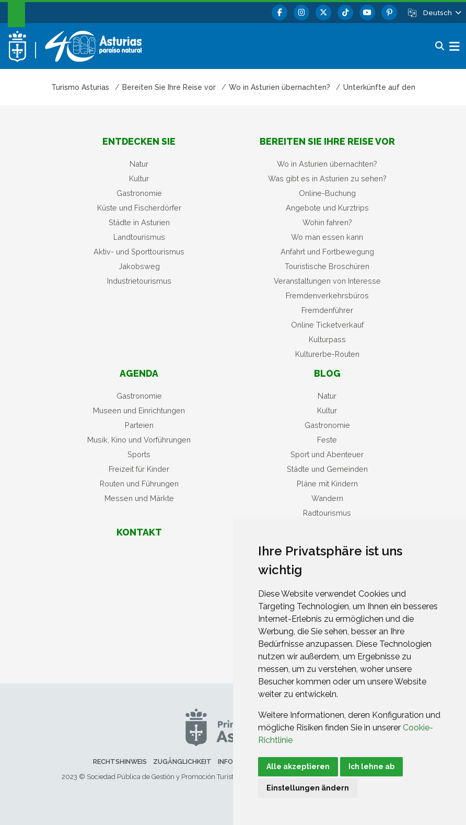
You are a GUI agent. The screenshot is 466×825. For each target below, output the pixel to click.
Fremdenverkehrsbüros (327, 295)
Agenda (139, 373)
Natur (139, 163)
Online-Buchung (327, 193)
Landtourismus (139, 237)
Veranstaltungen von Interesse (327, 280)
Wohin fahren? (327, 222)
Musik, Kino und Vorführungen (139, 439)
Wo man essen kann (327, 237)
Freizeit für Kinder (139, 468)
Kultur (139, 178)
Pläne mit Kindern (327, 483)
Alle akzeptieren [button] (298, 766)
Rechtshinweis (120, 761)
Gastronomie (139, 193)
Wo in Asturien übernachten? (327, 163)
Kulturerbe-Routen (327, 354)
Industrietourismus (139, 280)
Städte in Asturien (139, 222)
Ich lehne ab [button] (371, 766)
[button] (441, 12)
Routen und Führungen (139, 483)
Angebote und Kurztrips (327, 207)
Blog (327, 373)
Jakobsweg (139, 266)
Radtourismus (327, 512)
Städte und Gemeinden (327, 468)
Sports (138, 454)
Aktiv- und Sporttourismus (139, 251)
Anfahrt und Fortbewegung (327, 251)
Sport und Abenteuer (327, 454)
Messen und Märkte (139, 498)
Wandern (327, 498)
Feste (327, 439)
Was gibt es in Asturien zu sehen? (327, 178)
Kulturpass (327, 339)
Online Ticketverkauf (327, 324)
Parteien (139, 425)
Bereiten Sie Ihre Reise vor (327, 141)
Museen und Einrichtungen (139, 410)
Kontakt (139, 532)
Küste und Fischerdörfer (139, 207)
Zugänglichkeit (182, 761)
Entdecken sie (139, 141)
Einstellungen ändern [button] (307, 788)
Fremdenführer (327, 310)
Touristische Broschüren (327, 266)
